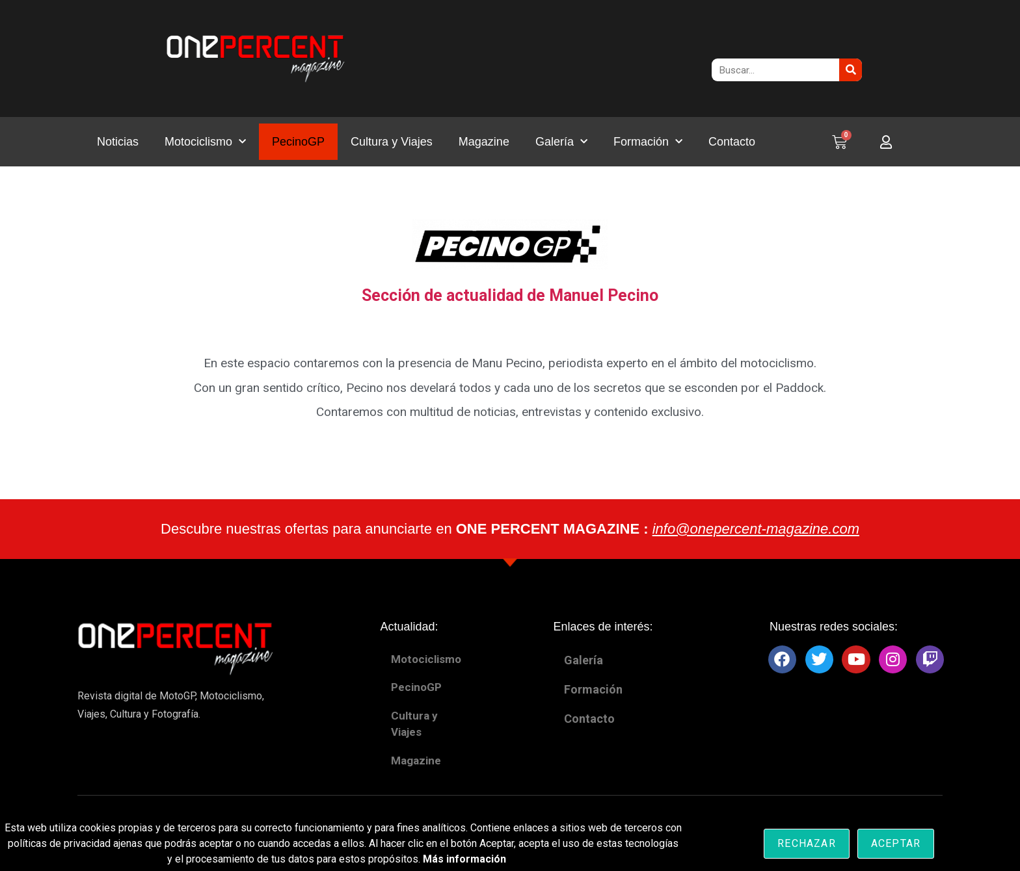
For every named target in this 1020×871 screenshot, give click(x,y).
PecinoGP (298, 141)
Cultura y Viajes (392, 141)
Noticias (118, 141)
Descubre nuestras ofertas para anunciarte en (510, 529)
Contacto (731, 141)
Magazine (484, 141)
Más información (464, 859)
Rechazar (806, 843)
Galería (561, 142)
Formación (647, 142)
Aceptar (895, 843)
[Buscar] (850, 69)
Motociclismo (205, 142)
